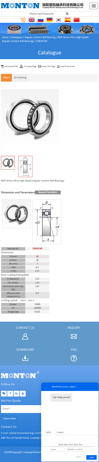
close (78, 456)
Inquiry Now (9, 418)
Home (5, 37)
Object (6, 77)
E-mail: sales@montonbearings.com (20, 433)
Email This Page (49, 66)
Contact (60, 432)
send (91, 457)
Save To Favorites (67, 66)
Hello (48, 432)
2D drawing (20, 77)
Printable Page (30, 66)
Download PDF (11, 66)
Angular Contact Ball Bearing (40, 37)
